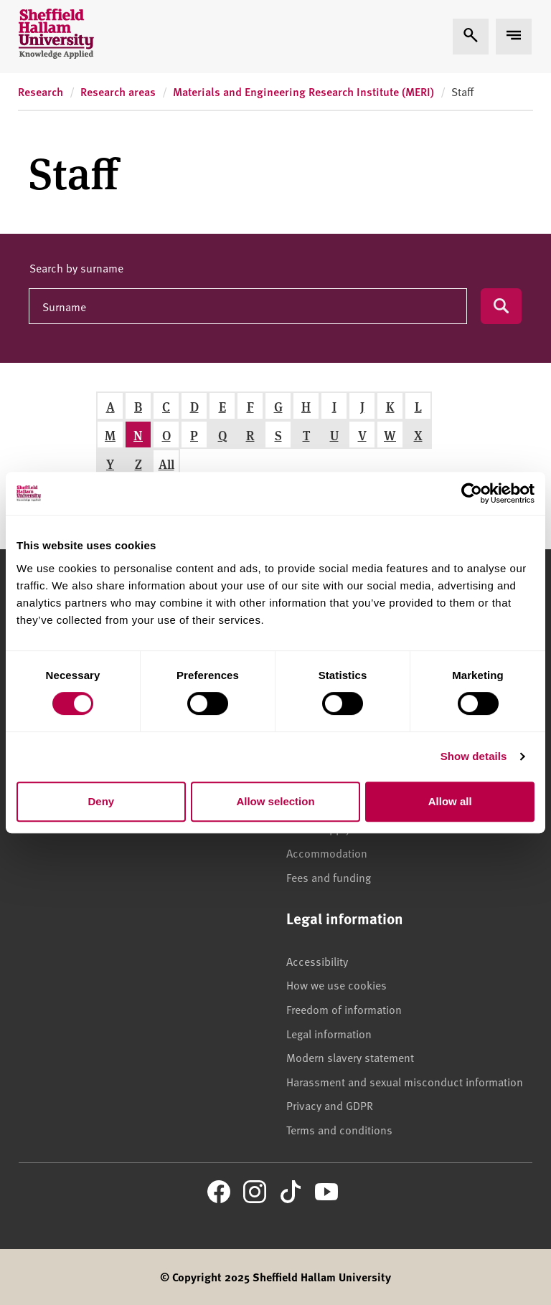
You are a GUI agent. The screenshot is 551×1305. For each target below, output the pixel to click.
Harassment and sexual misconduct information (404, 1081)
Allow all (450, 801)
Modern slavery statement (350, 1057)
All (166, 464)
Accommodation (326, 852)
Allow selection (275, 801)
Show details (474, 756)
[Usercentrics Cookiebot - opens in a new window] (471, 493)
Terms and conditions (339, 1129)
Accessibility (317, 961)
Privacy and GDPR (329, 1105)
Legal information (329, 1033)
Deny (101, 801)
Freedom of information (344, 1009)
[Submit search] (501, 306)
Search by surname (76, 267)
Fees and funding (328, 877)
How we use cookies (336, 984)
